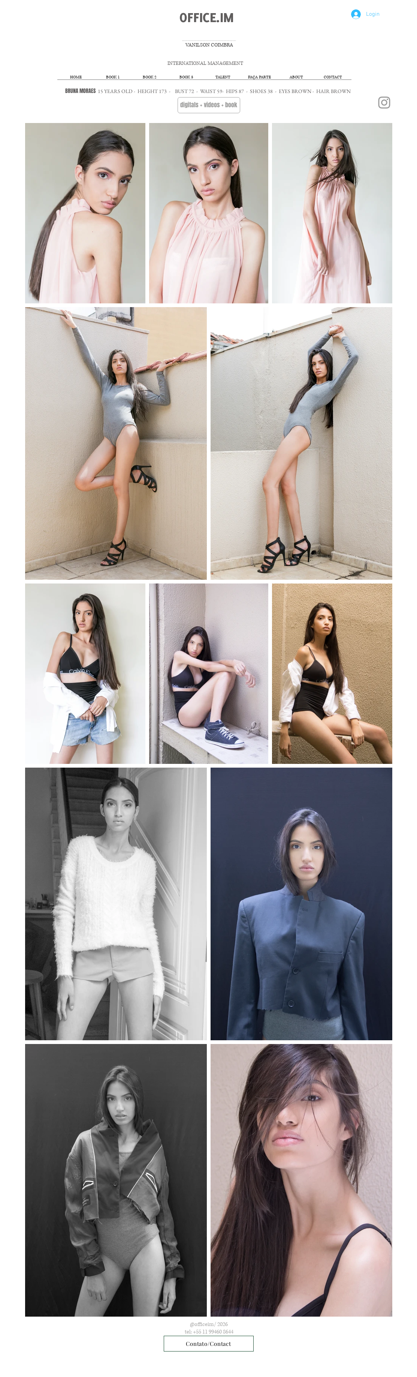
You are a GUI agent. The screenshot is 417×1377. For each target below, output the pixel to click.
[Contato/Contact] (209, 1344)
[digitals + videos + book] (209, 105)
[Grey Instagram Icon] (384, 102)
